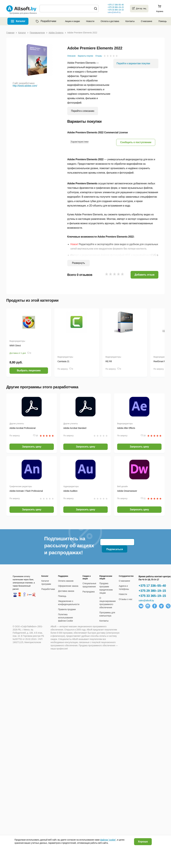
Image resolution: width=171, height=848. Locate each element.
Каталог (20, 21)
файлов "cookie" (108, 839)
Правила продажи (67, 609)
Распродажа (89, 591)
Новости (90, 21)
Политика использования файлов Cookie (65, 617)
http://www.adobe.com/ (25, 85)
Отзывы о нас (125, 599)
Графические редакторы (20, 486)
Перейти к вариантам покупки (133, 63)
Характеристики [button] (79, 141)
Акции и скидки (72, 21)
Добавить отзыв (144, 274)
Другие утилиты (16, 423)
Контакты (130, 21)
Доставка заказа (66, 591)
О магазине (146, 21)
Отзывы (98, 56)
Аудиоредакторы (71, 486)
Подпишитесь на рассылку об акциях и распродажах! (69, 545)
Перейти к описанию (82, 111)
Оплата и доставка (110, 21)
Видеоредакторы (17, 341)
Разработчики (45, 21)
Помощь (162, 21)
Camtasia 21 (63, 361)
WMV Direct (15, 345)
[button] (135, 142)
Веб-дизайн (122, 486)
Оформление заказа (68, 586)
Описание (71, 56)
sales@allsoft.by (114, 12)
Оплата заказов (65, 581)
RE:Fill (108, 361)
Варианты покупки (85, 56)
